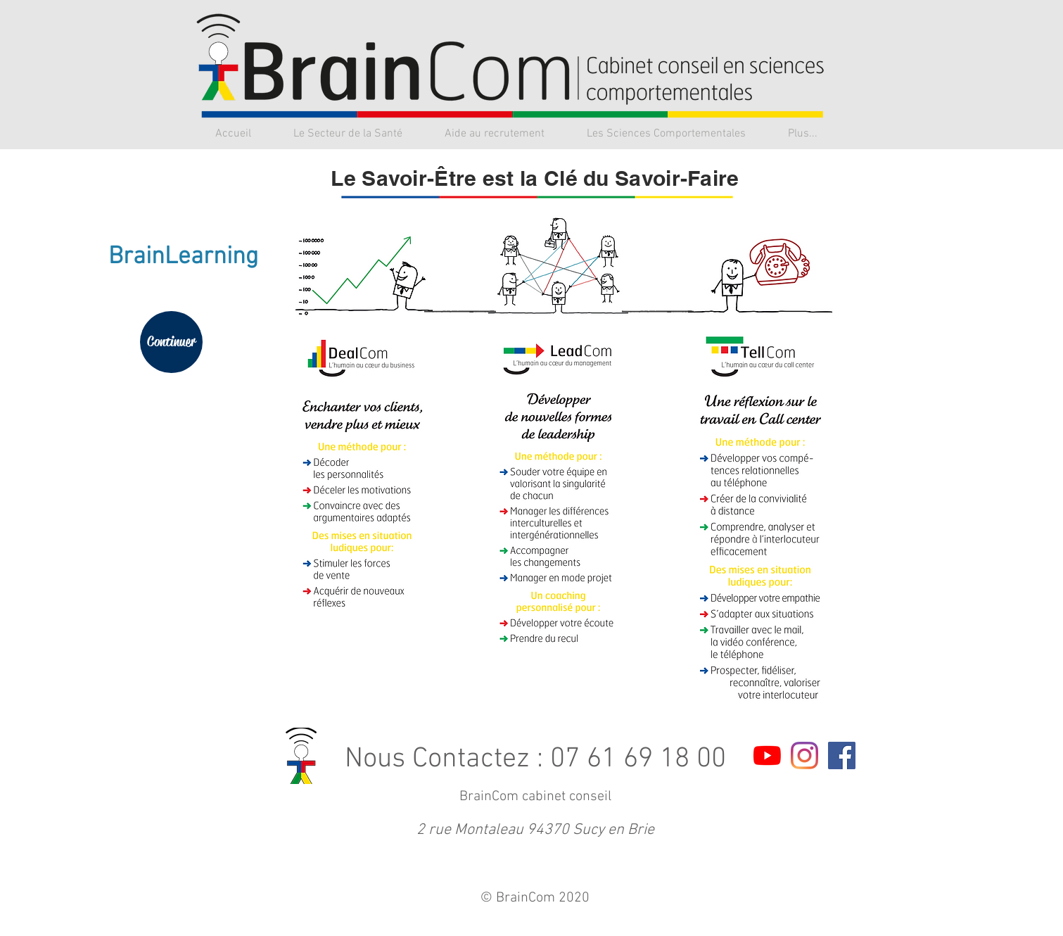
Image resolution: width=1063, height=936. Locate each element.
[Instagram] (804, 755)
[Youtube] (767, 755)
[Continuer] (171, 342)
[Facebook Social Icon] (841, 755)
